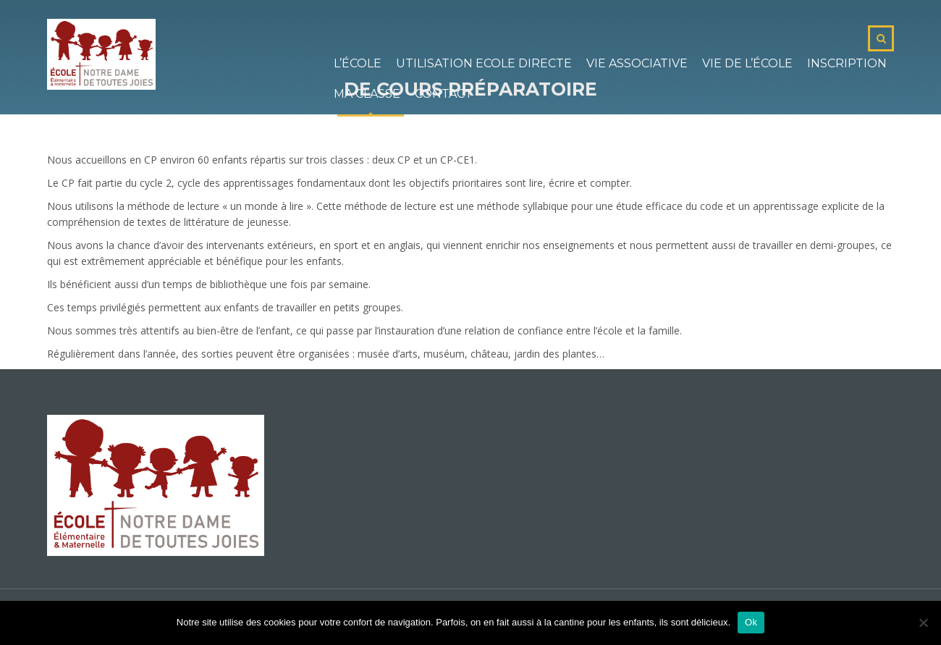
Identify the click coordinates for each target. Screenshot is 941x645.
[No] (923, 622)
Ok (751, 622)
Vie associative (637, 63)
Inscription (847, 63)
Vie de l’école (747, 63)
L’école (357, 63)
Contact (444, 94)
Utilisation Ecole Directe (484, 63)
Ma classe (367, 94)
